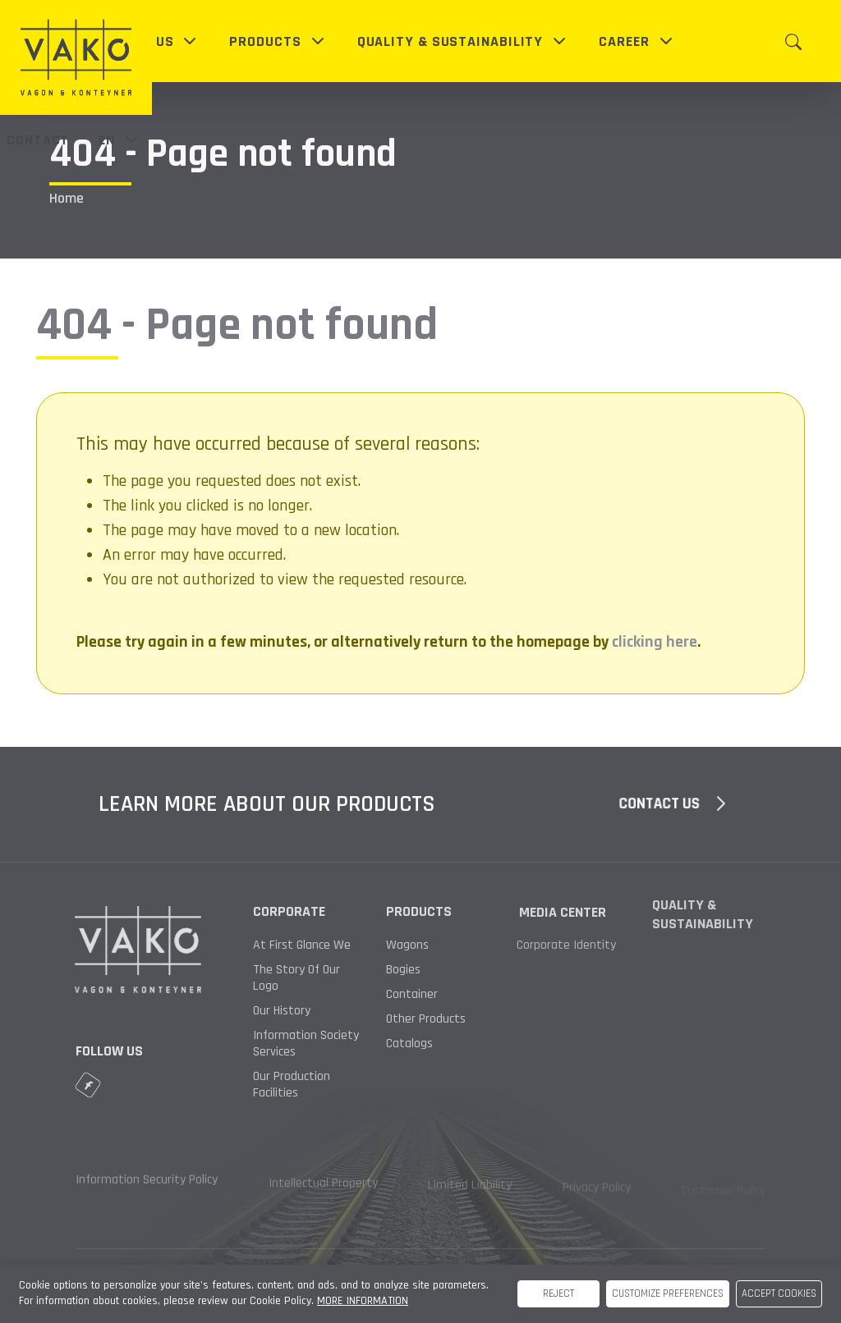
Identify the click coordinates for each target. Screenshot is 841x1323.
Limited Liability (470, 1191)
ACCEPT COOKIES (779, 1293)
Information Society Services (306, 1044)
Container (396, 995)
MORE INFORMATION (362, 1300)
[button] (153, 41)
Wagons (407, 945)
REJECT (558, 1293)
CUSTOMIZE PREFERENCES (668, 1293)
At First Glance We (302, 945)
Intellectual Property (323, 1189)
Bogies (401, 970)
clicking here (654, 641)
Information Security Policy (147, 1186)
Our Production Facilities (291, 1085)
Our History (281, 1011)
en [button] (120, 139)
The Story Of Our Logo (296, 978)
